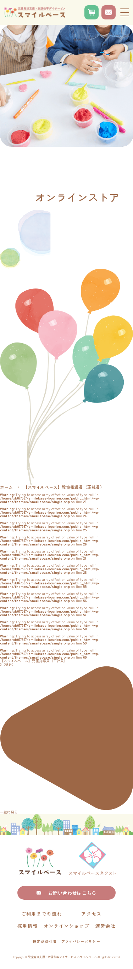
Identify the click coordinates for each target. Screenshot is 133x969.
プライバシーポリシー (80, 941)
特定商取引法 (44, 941)
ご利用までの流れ (41, 913)
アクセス (91, 913)
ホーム (6, 487)
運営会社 (105, 925)
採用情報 (27, 925)
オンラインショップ (66, 925)
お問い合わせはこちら (66, 892)
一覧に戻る (66, 740)
